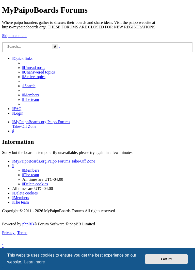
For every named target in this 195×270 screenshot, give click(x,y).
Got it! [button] (166, 259)
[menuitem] (33, 67)
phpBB (28, 224)
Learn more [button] (34, 262)
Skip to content (14, 35)
